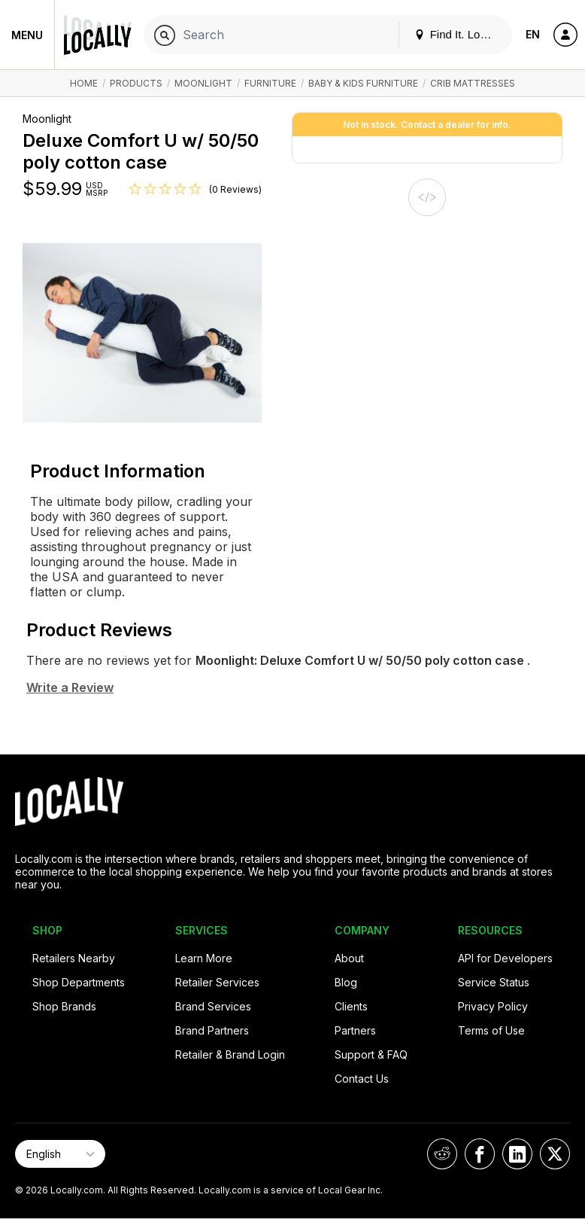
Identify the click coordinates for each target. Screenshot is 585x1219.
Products (136, 83)
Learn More (203, 958)
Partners (355, 1030)
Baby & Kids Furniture (364, 83)
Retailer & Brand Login (230, 1054)
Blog (346, 982)
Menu (27, 35)
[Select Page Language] (60, 1154)
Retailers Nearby (73, 958)
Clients (351, 1006)
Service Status (493, 982)
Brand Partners (212, 1030)
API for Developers (505, 958)
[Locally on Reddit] (442, 1153)
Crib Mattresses (472, 83)
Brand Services (213, 1006)
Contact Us (362, 1078)
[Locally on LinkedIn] (517, 1153)
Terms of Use (491, 1030)
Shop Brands (64, 1006)
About (349, 958)
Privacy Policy (493, 1006)
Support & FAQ (371, 1054)
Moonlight (203, 83)
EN (533, 34)
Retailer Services (217, 982)
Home (84, 83)
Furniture (270, 83)
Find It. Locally (458, 34)
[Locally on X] (555, 1153)
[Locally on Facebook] (480, 1153)
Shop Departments (78, 982)
